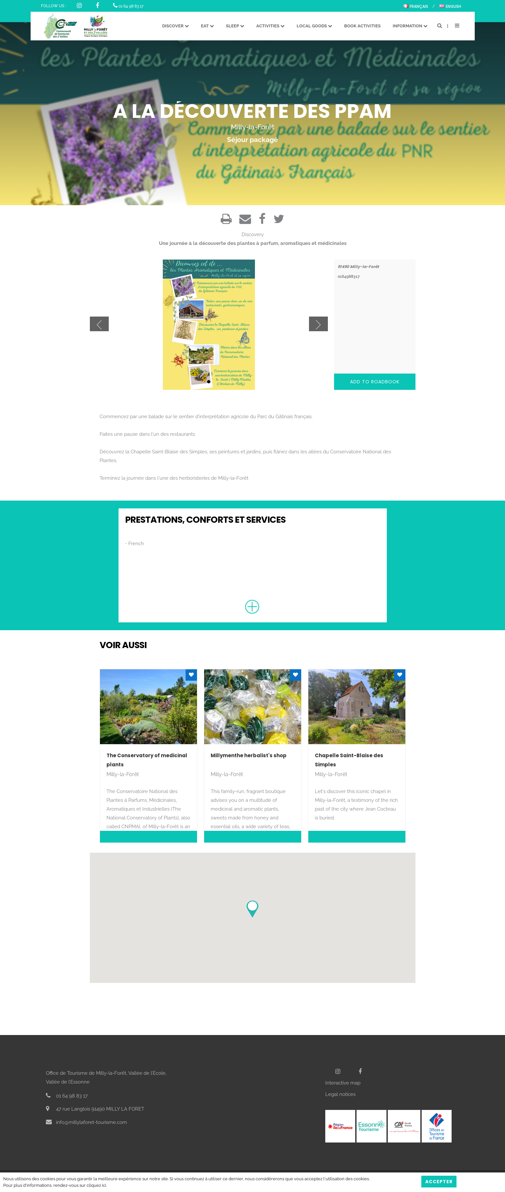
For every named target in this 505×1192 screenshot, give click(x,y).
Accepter (439, 1181)
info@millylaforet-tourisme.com (86, 1122)
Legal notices (340, 1094)
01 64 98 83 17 (128, 6)
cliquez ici (96, 1185)
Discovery (253, 234)
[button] (252, 909)
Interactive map (342, 1083)
